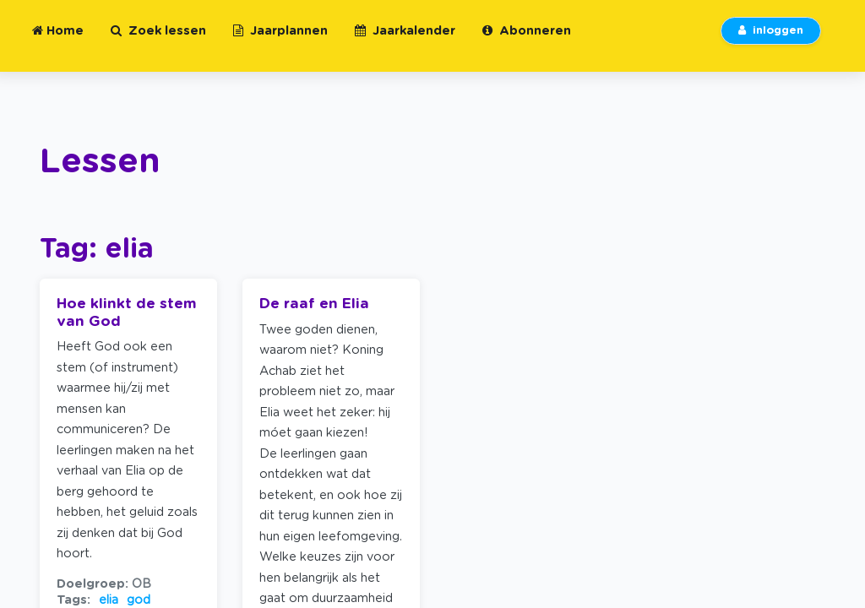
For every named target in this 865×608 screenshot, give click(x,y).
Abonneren (526, 41)
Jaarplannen (280, 41)
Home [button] (58, 41)
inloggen (770, 40)
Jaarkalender (405, 41)
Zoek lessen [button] (158, 41)
